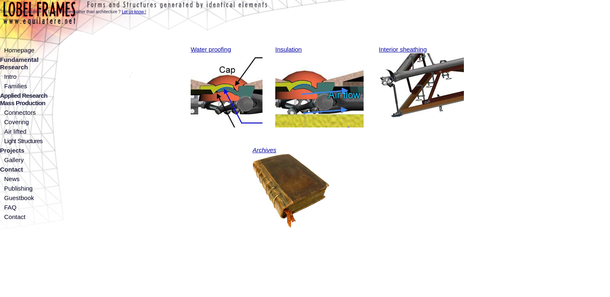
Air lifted (15, 131)
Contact (15, 216)
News (12, 178)
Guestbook (19, 197)
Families (15, 86)
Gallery (14, 159)
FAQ (10, 207)
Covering (16, 121)
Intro (10, 76)
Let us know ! (134, 11)
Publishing (18, 188)
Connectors (20, 112)
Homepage (19, 50)
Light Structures (23, 140)
